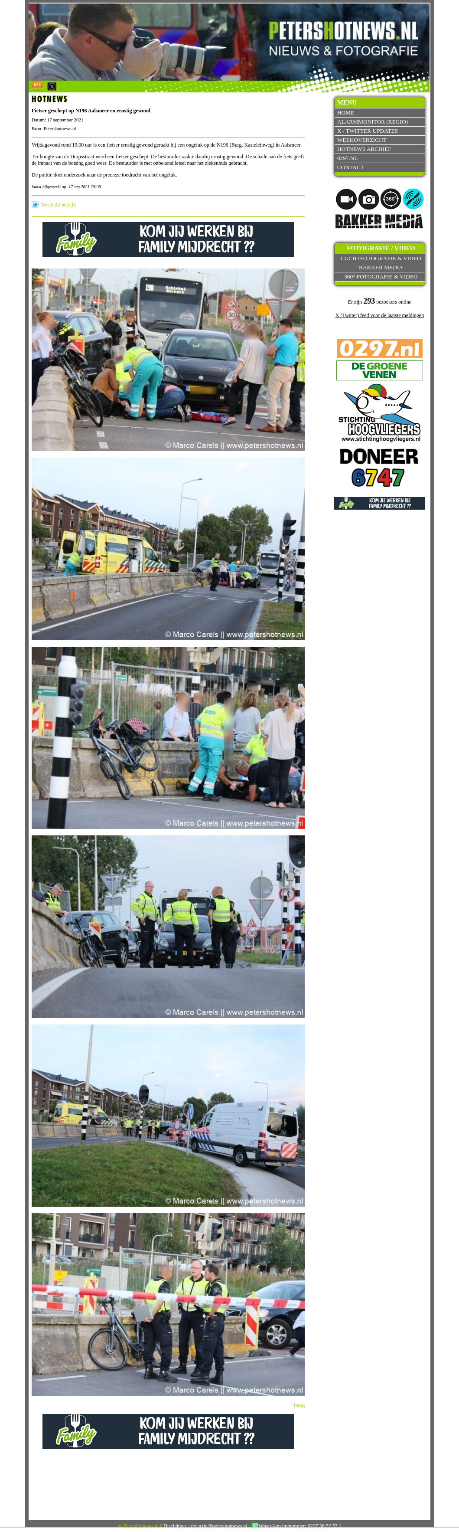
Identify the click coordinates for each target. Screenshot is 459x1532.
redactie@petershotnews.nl (219, 1526)
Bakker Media (381, 267)
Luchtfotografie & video (381, 258)
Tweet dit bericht (58, 205)
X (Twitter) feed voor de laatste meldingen (379, 315)
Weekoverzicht (362, 140)
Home (345, 112)
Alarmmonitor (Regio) (372, 121)
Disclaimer (174, 1526)
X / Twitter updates (367, 131)
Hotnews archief (364, 149)
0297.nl (347, 158)
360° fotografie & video (381, 276)
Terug (299, 1405)
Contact (350, 167)
